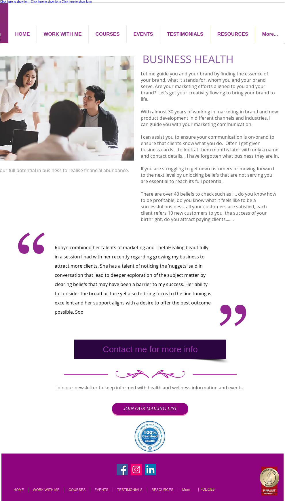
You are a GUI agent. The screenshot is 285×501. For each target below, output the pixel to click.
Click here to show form (15, 1)
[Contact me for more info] (150, 349)
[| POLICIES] (206, 489)
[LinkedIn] (150, 469)
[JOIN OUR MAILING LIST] (150, 409)
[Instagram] (136, 469)
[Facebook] (122, 469)
